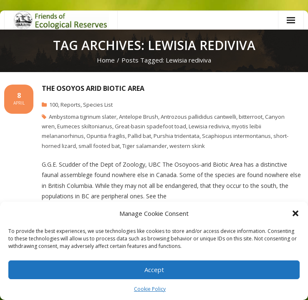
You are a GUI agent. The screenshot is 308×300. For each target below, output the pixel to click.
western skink (187, 146)
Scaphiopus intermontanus (236, 136)
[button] (295, 213)
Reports (71, 104)
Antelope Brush (138, 116)
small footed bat (99, 146)
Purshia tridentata (176, 136)
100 (53, 104)
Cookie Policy (150, 288)
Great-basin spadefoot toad (150, 126)
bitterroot (251, 116)
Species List (98, 104)
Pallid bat (139, 136)
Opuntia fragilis (105, 136)
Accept (154, 269)
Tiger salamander (144, 146)
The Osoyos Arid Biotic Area (93, 88)
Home (106, 60)
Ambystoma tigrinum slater (82, 116)
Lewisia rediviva (209, 126)
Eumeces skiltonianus (84, 126)
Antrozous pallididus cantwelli (198, 116)
